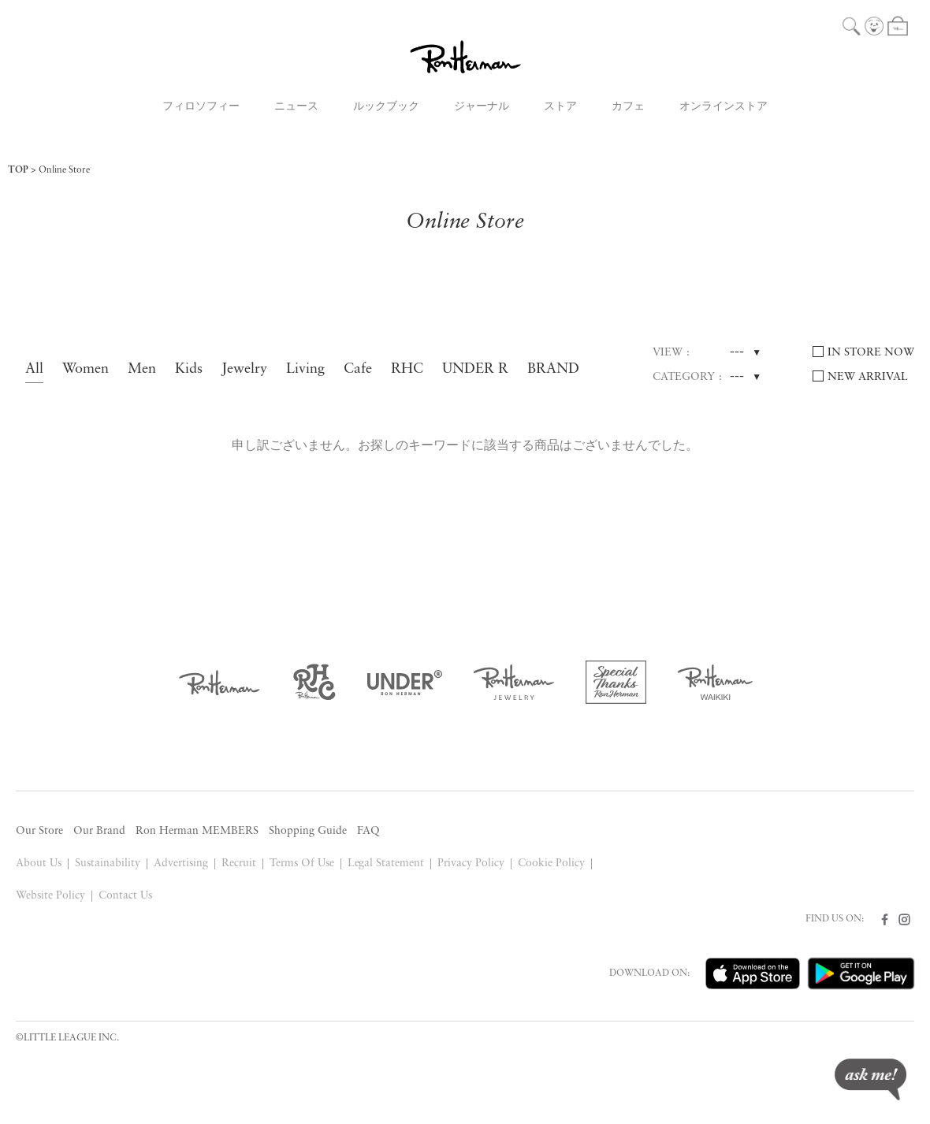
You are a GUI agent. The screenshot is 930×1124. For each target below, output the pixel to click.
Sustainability (107, 863)
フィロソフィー (201, 107)
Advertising (181, 863)
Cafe (358, 369)
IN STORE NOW (871, 353)
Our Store (39, 831)
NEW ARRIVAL (868, 377)
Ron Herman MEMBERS (197, 831)
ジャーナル (481, 107)
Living (305, 369)
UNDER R (475, 369)
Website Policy (50, 896)
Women (85, 369)
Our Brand (99, 831)
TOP (18, 170)
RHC (407, 369)
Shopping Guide (308, 831)
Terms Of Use (302, 863)
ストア (560, 107)
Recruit (238, 863)
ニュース (296, 107)
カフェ (628, 107)
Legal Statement (386, 863)
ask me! (870, 1079)
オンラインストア (723, 107)
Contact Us (125, 896)
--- (737, 352)
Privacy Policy (470, 863)
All (34, 369)
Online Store (64, 170)
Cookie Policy (551, 863)
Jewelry (244, 369)
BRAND (553, 369)
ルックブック (386, 107)
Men (142, 369)
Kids (189, 369)
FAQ (368, 831)
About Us (38, 863)
